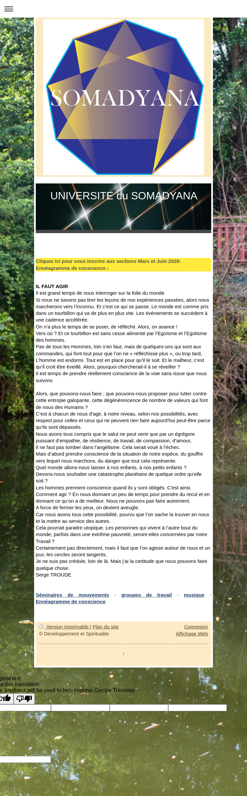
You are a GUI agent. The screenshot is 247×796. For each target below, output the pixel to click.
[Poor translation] (24, 698)
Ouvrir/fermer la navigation (123, 9)
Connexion (196, 626)
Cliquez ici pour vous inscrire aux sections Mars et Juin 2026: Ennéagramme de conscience (108, 264)
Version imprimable (64, 626)
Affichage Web (192, 633)
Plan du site (106, 626)
